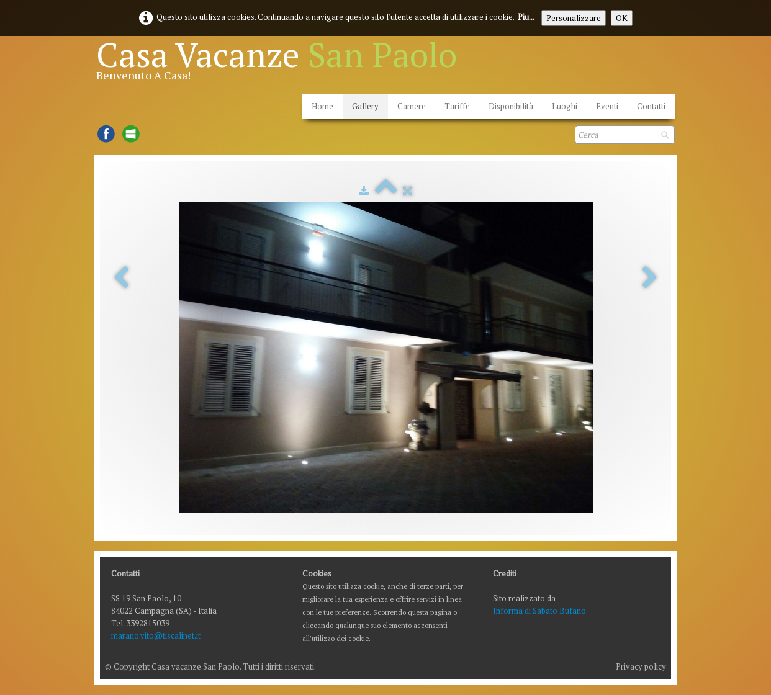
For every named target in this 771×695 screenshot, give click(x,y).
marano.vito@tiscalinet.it (156, 635)
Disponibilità (511, 106)
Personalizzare (573, 18)
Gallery (365, 106)
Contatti (651, 106)
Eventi (607, 106)
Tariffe (457, 106)
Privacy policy (641, 666)
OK (622, 18)
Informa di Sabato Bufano (539, 610)
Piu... (526, 16)
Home (322, 106)
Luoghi (564, 106)
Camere (411, 106)
